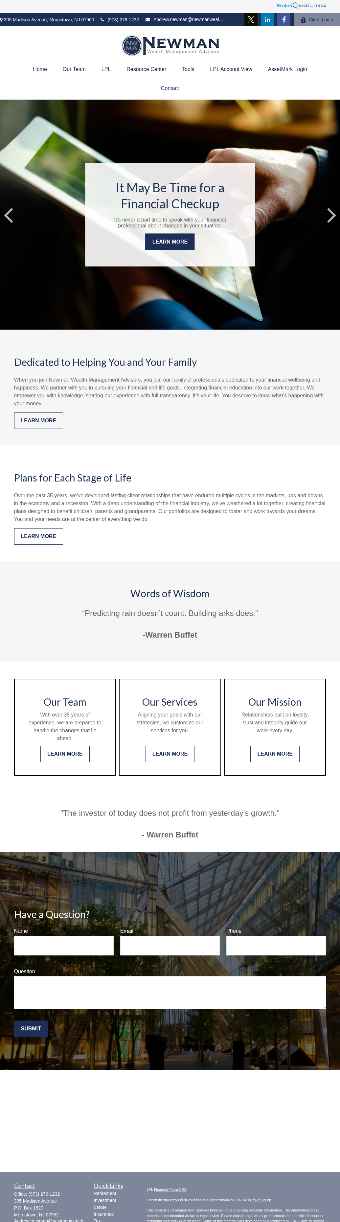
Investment (105, 1200)
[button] (40, 69)
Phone (233, 931)
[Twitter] (251, 19)
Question (24, 971)
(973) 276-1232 (120, 19)
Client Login (317, 20)
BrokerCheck (260, 1200)
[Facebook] (283, 19)
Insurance (104, 1214)
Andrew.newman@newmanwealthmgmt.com (185, 19)
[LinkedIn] (267, 19)
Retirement (105, 1193)
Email (126, 931)
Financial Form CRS (170, 1189)
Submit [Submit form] (31, 1028)
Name (21, 931)
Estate (100, 1207)
